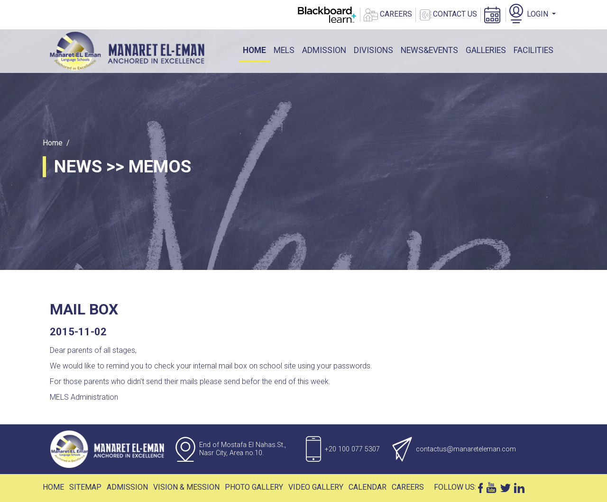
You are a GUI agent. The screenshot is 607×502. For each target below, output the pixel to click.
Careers (408, 487)
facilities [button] (533, 50)
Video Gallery (315, 487)
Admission (127, 487)
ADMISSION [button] (324, 50)
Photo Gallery (254, 487)
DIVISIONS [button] (373, 50)
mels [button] (284, 50)
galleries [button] (486, 50)
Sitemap (85, 487)
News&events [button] (429, 50)
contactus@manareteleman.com (466, 449)
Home (256, 49)
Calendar (367, 487)
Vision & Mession (186, 487)
